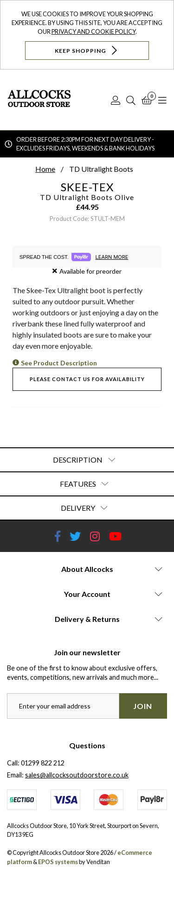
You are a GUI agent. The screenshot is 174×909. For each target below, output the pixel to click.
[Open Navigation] (162, 100)
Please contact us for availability (87, 379)
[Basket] (147, 100)
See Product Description (59, 363)
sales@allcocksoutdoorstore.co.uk (77, 775)
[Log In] (115, 100)
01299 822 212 (42, 763)
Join (142, 706)
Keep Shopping (87, 50)
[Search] (130, 100)
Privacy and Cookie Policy (93, 31)
